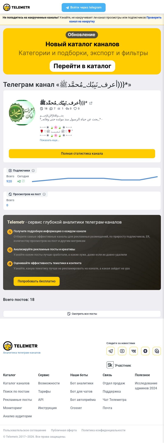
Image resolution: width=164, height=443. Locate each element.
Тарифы (44, 391)
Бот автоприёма (83, 400)
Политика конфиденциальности (103, 430)
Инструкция (47, 408)
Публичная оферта (64, 430)
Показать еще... (49, 140)
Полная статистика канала (82, 153)
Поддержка (112, 391)
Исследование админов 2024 (146, 385)
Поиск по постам (16, 391)
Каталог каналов (16, 383)
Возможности (49, 383)
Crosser (76, 408)
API (41, 400)
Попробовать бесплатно (36, 281)
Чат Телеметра (114, 400)
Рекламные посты (17, 400)
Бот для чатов (81, 391)
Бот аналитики (81, 383)
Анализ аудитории (17, 416)
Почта (107, 408)
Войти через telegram (83, 8)
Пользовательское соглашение (24, 430)
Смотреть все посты (82, 314)
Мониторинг (12, 408)
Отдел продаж (114, 383)
